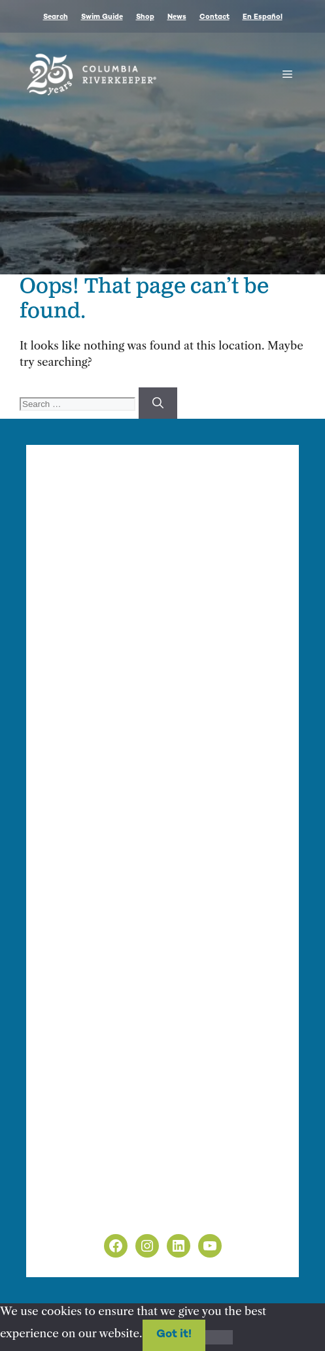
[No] (219, 1337)
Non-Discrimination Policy (117, 1211)
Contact (214, 17)
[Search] (158, 403)
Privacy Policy (83, 1195)
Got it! (174, 1335)
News (176, 17)
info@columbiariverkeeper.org (193, 631)
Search (55, 17)
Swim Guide (102, 17)
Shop (145, 17)
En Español (262, 17)
